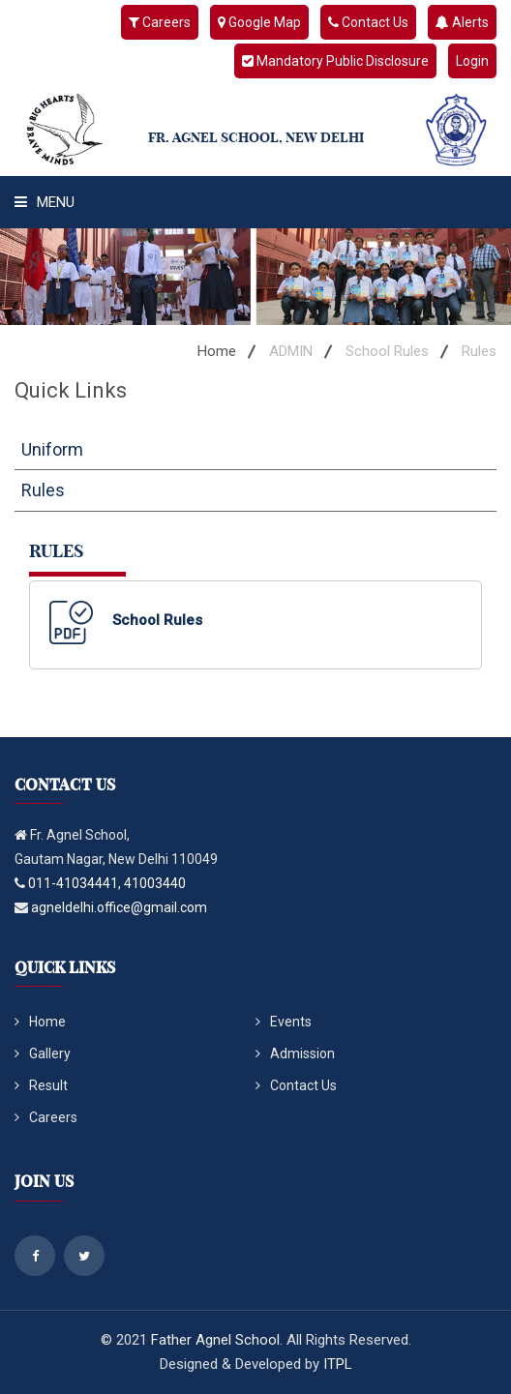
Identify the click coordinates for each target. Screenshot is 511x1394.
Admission (295, 1053)
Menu (45, 202)
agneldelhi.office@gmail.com (119, 907)
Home (216, 351)
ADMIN (291, 351)
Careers (160, 22)
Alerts (462, 22)
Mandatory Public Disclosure (335, 61)
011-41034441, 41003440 (107, 883)
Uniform (52, 449)
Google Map (259, 22)
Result (41, 1085)
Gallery (43, 1053)
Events (284, 1021)
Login (472, 61)
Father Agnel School (215, 1340)
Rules (43, 490)
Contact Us (368, 22)
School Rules (387, 351)
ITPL (337, 1364)
